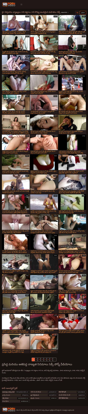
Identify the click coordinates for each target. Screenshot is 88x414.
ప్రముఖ (83, 12)
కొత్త (77, 12)
